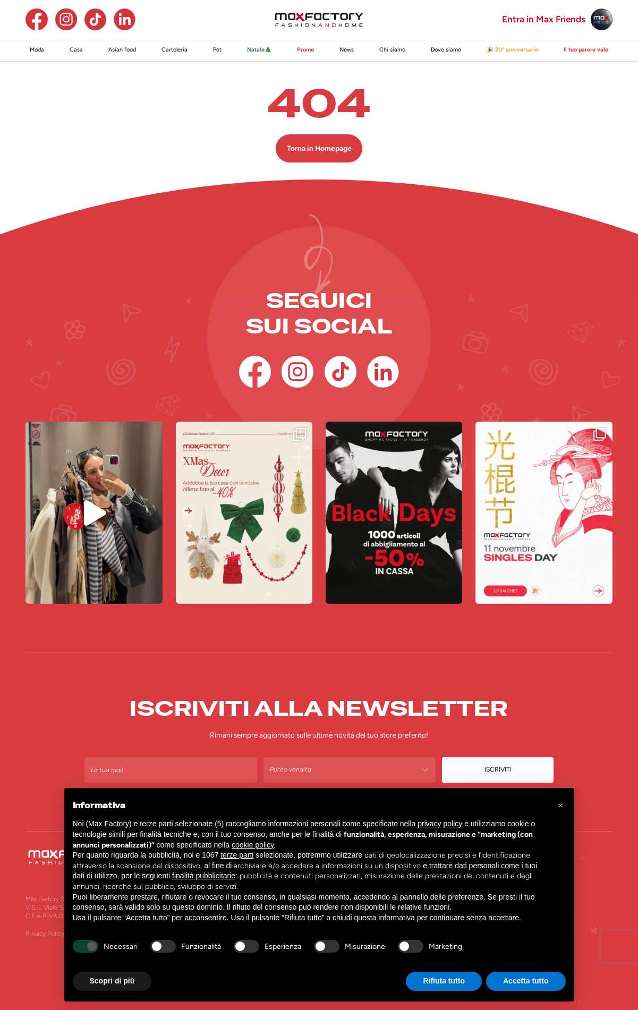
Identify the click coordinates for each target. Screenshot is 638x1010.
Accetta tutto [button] (526, 981)
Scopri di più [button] (112, 981)
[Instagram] (66, 19)
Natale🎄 (259, 49)
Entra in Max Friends (543, 19)
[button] (560, 805)
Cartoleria (174, 49)
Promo (305, 49)
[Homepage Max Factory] (319, 19)
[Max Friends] (602, 19)
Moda (37, 49)
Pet (217, 49)
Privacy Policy (44, 933)
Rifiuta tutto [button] (444, 981)
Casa (76, 49)
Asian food (122, 49)
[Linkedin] (124, 19)
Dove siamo (446, 49)
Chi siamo (392, 49)
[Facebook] (36, 19)
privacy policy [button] (440, 823)
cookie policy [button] (253, 845)
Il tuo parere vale (586, 49)
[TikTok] (95, 19)
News (346, 49)
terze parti (236, 855)
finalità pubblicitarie (203, 875)
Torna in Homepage (319, 148)
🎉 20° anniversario (512, 49)
